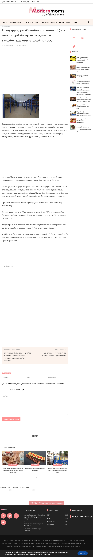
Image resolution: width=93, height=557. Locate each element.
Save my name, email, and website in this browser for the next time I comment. (34, 384)
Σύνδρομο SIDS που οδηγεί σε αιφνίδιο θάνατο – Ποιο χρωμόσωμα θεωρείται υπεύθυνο (17, 356)
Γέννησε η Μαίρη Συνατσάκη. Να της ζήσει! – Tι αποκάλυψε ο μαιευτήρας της (84, 128)
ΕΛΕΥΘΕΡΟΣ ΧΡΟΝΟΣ (49, 22)
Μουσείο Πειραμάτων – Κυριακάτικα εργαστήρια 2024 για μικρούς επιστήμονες (83, 59)
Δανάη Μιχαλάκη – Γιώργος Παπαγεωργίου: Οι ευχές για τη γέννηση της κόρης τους (84, 99)
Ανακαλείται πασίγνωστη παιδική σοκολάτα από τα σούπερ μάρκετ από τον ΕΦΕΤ (13, 470)
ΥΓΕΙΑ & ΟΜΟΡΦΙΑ (16, 22)
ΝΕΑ (37, 22)
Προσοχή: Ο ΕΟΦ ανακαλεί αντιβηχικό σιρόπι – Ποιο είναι (83, 106)
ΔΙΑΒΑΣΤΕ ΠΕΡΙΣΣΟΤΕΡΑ (39, 554)
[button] (88, 22)
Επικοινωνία (35, 2)
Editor (24, 45)
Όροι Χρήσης (25, 2)
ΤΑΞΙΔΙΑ (61, 22)
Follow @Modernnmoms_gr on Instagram (46, 502)
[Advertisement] (35, 74)
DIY (5, 22)
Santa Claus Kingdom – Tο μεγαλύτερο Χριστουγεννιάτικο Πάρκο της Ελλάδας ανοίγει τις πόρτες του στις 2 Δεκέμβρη (84, 91)
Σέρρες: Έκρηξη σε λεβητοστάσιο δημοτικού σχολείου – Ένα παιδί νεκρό (57, 470)
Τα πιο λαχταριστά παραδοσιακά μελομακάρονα (81, 120)
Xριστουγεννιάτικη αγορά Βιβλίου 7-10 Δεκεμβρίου (83, 82)
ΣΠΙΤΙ (69, 22)
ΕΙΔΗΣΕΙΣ (13, 464)
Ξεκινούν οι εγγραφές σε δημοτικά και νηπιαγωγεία (54, 354)
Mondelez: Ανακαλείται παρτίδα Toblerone (35, 469)
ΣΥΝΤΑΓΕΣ (29, 22)
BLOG (75, 22)
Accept (81, 553)
